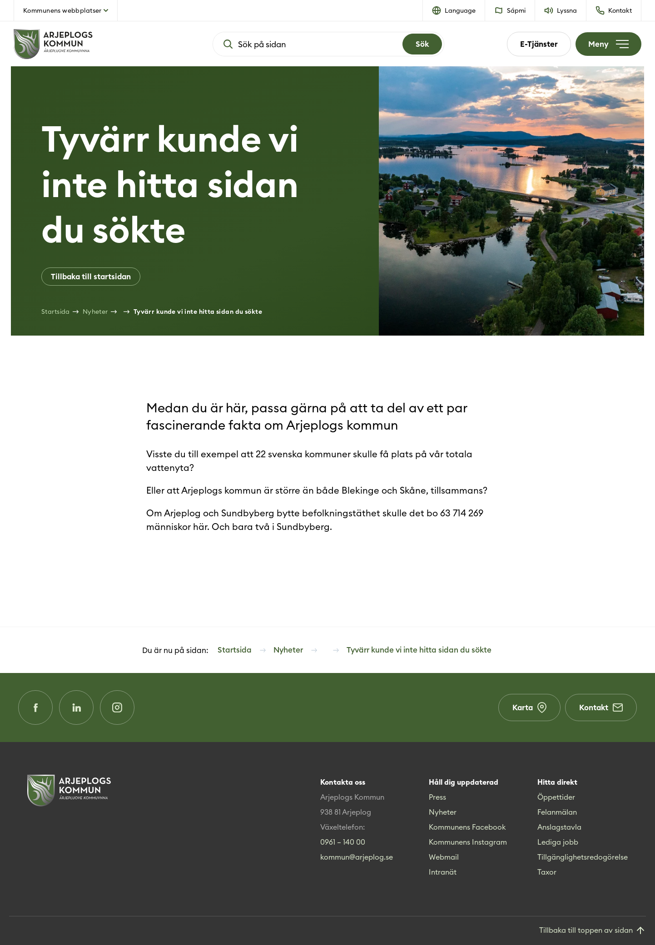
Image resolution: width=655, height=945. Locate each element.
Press (437, 797)
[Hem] (82, 44)
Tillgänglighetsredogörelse (582, 856)
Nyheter (443, 811)
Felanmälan (557, 811)
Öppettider (556, 797)
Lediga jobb (557, 841)
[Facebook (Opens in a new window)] (35, 707)
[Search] (422, 44)
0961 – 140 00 (342, 841)
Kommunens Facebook (467, 826)
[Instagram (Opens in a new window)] (117, 707)
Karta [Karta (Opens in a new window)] (529, 707)
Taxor (546, 871)
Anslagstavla (559, 826)
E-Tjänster (539, 44)
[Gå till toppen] (592, 930)
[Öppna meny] (608, 44)
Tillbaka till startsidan (91, 277)
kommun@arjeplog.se (356, 856)
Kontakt (601, 707)
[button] (454, 10)
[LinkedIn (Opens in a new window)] (76, 707)
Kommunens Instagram (468, 841)
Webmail (444, 856)
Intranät (443, 871)
